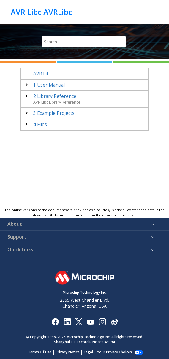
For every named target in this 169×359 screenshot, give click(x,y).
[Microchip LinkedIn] (67, 321)
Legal (88, 352)
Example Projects (54, 113)
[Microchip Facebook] (55, 321)
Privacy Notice (68, 352)
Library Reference (54, 96)
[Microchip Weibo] (114, 321)
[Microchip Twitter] (78, 321)
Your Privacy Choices (114, 352)
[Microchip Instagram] (102, 321)
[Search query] (84, 41)
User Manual (49, 85)
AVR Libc (42, 74)
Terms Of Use (39, 352)
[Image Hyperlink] (90, 321)
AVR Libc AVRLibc (41, 11)
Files (40, 124)
